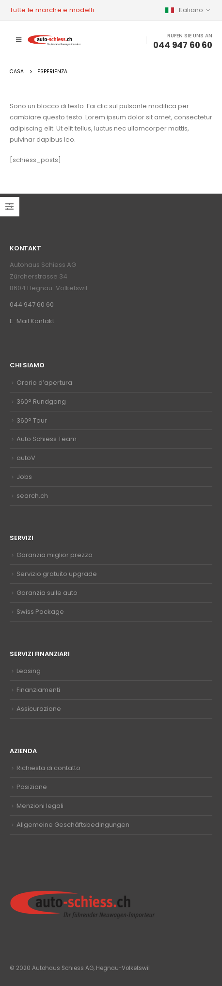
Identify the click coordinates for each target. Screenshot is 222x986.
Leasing (28, 670)
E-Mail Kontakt (32, 321)
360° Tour (31, 420)
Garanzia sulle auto (47, 592)
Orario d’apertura (44, 382)
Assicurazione (38, 708)
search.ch (32, 495)
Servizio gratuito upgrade (56, 573)
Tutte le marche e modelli (52, 10)
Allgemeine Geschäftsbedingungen (72, 824)
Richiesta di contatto (48, 767)
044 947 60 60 (32, 304)
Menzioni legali (39, 805)
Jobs (24, 476)
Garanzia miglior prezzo (54, 554)
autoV (25, 457)
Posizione (31, 786)
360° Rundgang (41, 401)
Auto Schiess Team (46, 439)
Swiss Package (40, 611)
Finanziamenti (38, 689)
